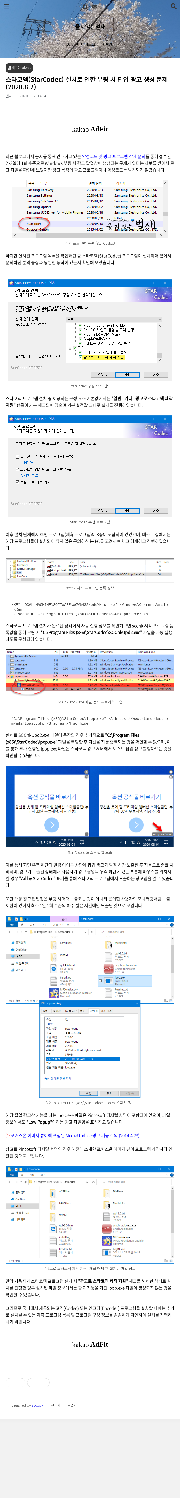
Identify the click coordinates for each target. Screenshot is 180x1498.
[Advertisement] (90, 1402)
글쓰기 (72, 1484)
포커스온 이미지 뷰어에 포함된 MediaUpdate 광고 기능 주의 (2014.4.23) (75, 1135)
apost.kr (38, 1484)
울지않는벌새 (90, 26)
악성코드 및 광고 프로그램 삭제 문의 (114, 156)
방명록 (107, 44)
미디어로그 (86, 44)
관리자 (55, 1484)
